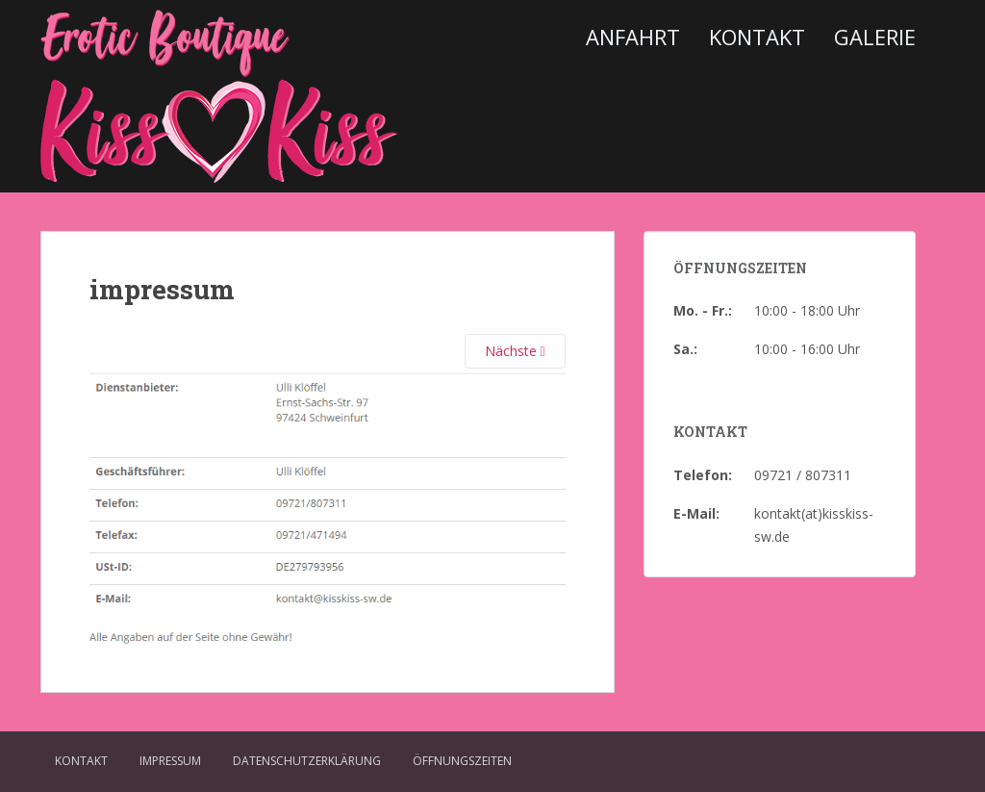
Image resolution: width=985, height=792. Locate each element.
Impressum (170, 761)
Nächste (515, 351)
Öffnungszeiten (462, 761)
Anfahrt (633, 36)
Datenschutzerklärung (307, 761)
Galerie (875, 36)
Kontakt (757, 36)
